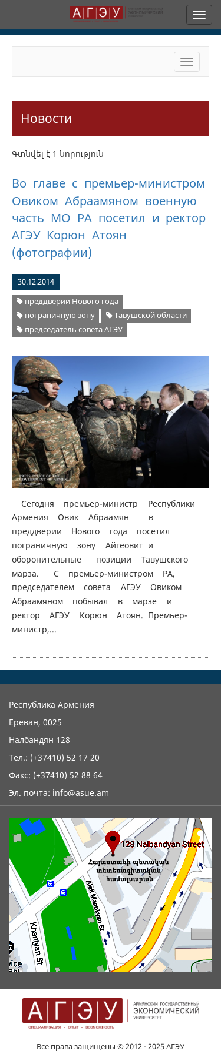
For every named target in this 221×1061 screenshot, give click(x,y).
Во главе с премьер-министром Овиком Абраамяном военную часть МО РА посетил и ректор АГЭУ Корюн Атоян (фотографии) (109, 217)
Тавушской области (146, 315)
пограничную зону (56, 315)
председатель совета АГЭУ (70, 329)
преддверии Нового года (67, 301)
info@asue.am (80, 792)
